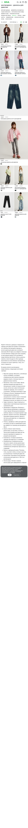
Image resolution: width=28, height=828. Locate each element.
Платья (19, 15)
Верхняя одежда (5, 10)
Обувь (2, 19)
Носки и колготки (19, 17)
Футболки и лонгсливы (18, 11)
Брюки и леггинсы (6, 15)
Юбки (24, 15)
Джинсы (14, 15)
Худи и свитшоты (5, 11)
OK (9, 777)
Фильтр (4, 22)
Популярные (14, 22)
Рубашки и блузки (14, 13)
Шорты (3, 17)
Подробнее (16, 777)
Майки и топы (5, 13)
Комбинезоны (9, 17)
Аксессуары (8, 19)
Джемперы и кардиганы (17, 10)
